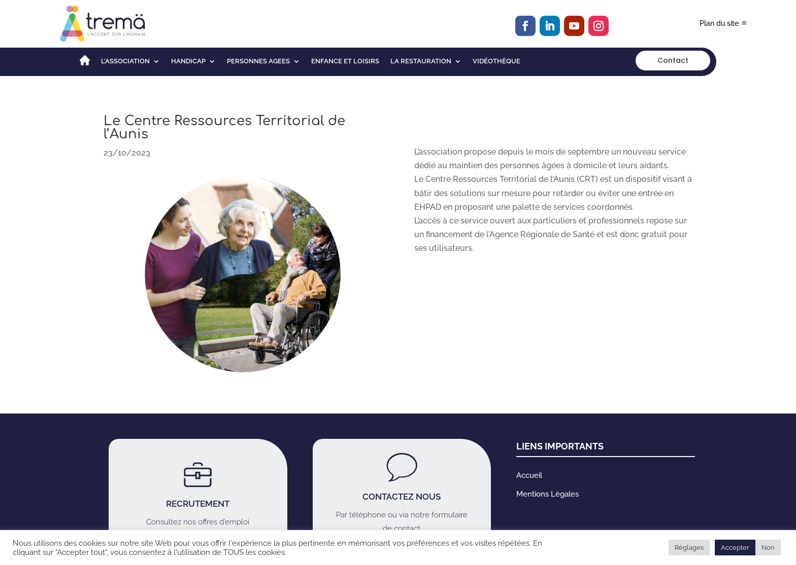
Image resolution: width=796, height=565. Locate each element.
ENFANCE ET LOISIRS (345, 61)
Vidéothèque (496, 61)
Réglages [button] (689, 547)
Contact (672, 60)
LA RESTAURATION (420, 61)
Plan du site (719, 23)
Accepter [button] (735, 547)
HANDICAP (188, 61)
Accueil (529, 475)
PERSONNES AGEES (258, 61)
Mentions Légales (547, 494)
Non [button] (768, 547)
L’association (125, 61)
